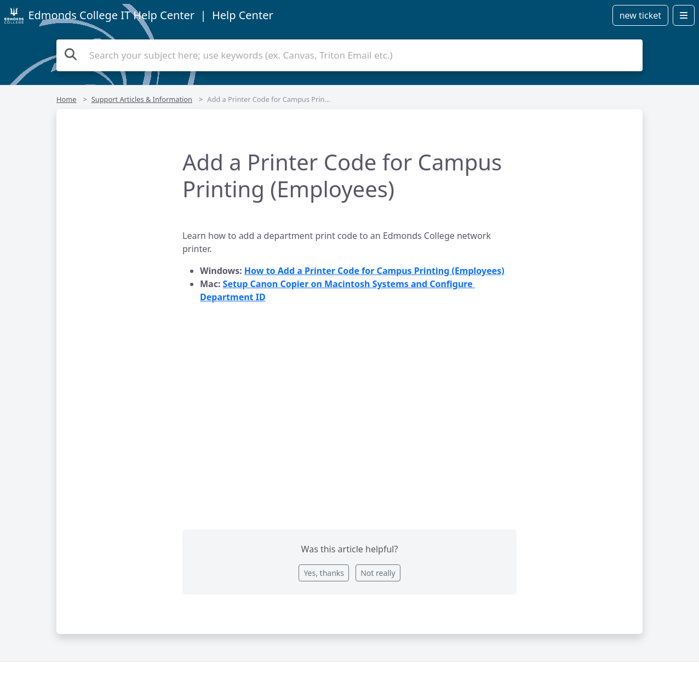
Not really (377, 573)
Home (66, 99)
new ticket (640, 15)
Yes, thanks (323, 573)
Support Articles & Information (141, 99)
